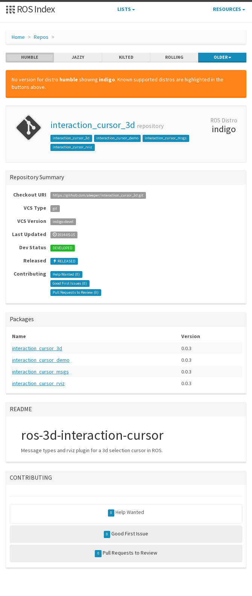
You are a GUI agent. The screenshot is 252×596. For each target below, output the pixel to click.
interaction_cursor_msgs (166, 138)
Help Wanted (126, 512)
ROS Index (30, 9)
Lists (126, 9)
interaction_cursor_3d (92, 125)
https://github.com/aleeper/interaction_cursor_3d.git (98, 195)
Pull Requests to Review (126, 553)
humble (29, 57)
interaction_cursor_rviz (72, 147)
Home (18, 37)
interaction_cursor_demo (117, 138)
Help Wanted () (66, 274)
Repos (41, 37)
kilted (126, 57)
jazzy (78, 57)
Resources (229, 9)
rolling (174, 57)
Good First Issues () (70, 283)
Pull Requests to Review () (76, 292)
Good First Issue (126, 534)
